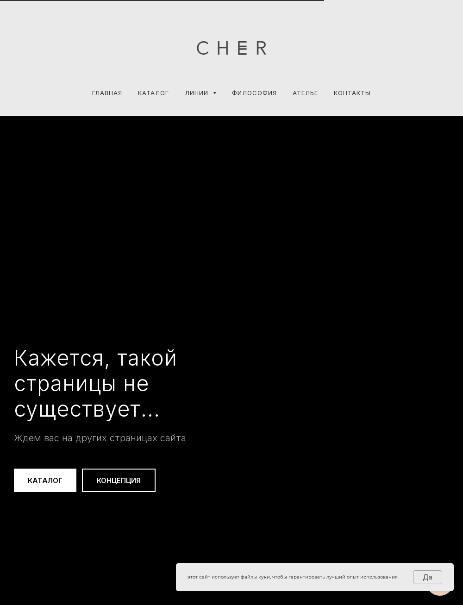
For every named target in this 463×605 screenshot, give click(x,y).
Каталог (153, 93)
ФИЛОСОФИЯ (254, 93)
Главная (107, 93)
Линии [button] (198, 93)
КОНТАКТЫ (352, 93)
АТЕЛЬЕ (305, 93)
